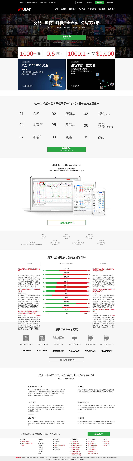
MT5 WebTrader (92, 446)
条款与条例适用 (74, 42)
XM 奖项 (106, 442)
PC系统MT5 (91, 442)
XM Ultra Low (52, 2)
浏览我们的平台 (67, 222)
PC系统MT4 (74, 442)
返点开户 (111, 9)
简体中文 (109, 2)
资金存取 (81, 9)
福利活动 (102, 9)
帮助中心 (89, 2)
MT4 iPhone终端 (75, 451)
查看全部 (38, 315)
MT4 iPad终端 (75, 450)
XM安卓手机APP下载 (32, 2)
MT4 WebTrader (75, 448)
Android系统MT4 (76, 453)
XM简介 (63, 9)
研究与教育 (92, 9)
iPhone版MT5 (91, 450)
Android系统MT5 (92, 451)
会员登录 (79, 2)
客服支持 (106, 444)
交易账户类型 (25, 442)
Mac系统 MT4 (75, 444)
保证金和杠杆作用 (60, 446)
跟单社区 (106, 446)
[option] (66, 25)
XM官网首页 (23, 2)
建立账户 (99, 2)
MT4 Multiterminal (76, 446)
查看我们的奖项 (67, 360)
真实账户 (72, 9)
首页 (56, 9)
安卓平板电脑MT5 (93, 453)
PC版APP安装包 (43, 2)
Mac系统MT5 (91, 444)
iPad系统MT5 (91, 448)
